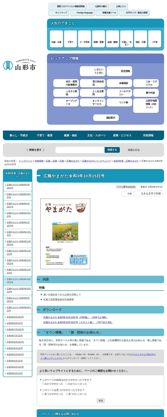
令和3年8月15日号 (15, 205)
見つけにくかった (77, 288)
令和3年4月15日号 (15, 256)
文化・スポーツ (96, 24)
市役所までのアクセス (35, 392)
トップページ (25, 49)
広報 (61, 49)
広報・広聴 (51, 49)
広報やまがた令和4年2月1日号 (19, 103)
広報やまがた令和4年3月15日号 (18, 75)
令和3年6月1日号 (15, 237)
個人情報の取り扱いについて (54, 348)
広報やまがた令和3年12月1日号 (19, 141)
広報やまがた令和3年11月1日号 (19, 160)
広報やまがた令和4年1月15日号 (18, 113)
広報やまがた (73, 49)
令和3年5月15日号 (15, 243)
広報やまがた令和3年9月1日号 (19, 198)
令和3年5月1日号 (15, 249)
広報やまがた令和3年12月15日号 (19, 131)
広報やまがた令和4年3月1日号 (19, 84)
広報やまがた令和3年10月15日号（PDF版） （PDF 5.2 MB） (76, 212)
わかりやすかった (54, 278)
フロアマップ (10, 392)
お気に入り (121, 9)
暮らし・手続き (19, 24)
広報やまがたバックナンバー (96, 49)
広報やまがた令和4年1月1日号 (19, 122)
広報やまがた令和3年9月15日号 (18, 188)
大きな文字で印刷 (151, 88)
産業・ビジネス (122, 24)
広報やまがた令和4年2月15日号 (18, 94)
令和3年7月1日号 (15, 224)
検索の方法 (134, 38)
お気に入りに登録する (151, 60)
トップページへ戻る (157, 339)
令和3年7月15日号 (15, 218)
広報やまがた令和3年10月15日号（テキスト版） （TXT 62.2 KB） (79, 217)
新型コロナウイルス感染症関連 (70, 9)
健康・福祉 (70, 24)
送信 (100, 295)
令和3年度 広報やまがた (126, 49)
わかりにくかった (77, 278)
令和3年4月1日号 (15, 262)
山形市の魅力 (101, 9)
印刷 (130, 88)
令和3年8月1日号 (15, 212)
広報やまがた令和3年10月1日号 (19, 179)
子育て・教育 (45, 24)
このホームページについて (16, 348)
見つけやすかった (54, 288)
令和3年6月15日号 (15, 231)
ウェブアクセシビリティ (91, 348)
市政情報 (148, 24)
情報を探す (35, 38)
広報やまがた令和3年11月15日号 (19, 150)
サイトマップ (120, 348)
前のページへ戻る (132, 339)
